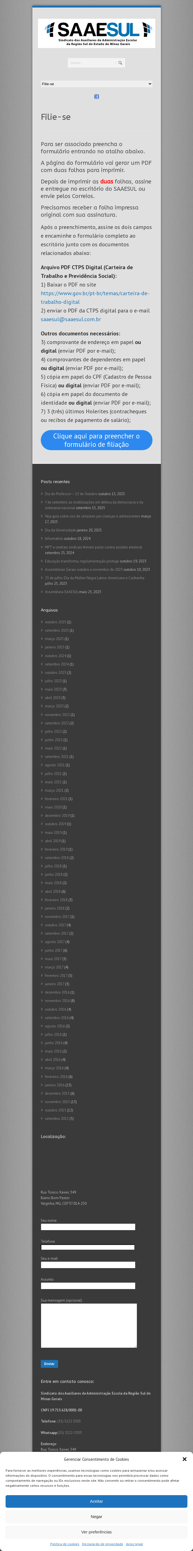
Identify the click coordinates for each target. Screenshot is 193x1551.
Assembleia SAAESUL (61, 592)
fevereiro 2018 (56, 900)
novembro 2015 (57, 1101)
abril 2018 (53, 891)
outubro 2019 (55, 824)
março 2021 (54, 790)
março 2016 (54, 1068)
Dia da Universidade (60, 530)
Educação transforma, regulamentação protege (82, 561)
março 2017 (54, 967)
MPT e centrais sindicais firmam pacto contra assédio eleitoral (93, 547)
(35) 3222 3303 (69, 1429)
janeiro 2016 (55, 1085)
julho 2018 (53, 866)
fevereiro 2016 (56, 1076)
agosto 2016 (55, 1026)
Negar (96, 1516)
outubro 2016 (55, 1009)
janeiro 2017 (54, 984)
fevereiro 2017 (56, 975)
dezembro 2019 (57, 815)
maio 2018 (53, 883)
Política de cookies (64, 1544)
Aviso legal (134, 1544)
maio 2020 (53, 807)
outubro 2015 (55, 1110)
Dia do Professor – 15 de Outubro (71, 493)
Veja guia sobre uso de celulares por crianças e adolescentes (92, 516)
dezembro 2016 (57, 992)
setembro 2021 (57, 756)
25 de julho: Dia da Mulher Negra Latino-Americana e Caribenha (94, 578)
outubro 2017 (55, 925)
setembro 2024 (57, 664)
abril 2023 (53, 697)
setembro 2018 (57, 857)
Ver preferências (96, 1531)
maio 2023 (53, 689)
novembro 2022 (57, 714)
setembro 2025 (57, 630)
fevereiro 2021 (56, 798)
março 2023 (54, 706)
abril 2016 (53, 1059)
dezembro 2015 (57, 1093)
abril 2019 (53, 841)
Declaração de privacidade (102, 1544)
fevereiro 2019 (56, 849)
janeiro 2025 (55, 647)
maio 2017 (53, 958)
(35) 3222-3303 (70, 1441)
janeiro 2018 (55, 908)
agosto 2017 (55, 941)
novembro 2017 (57, 916)
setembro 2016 (57, 1017)
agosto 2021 (55, 765)
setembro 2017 (56, 933)
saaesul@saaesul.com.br (71, 319)
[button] (184, 1459)
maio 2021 (53, 782)
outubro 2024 (55, 655)
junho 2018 (54, 874)
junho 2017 (53, 950)
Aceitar (96, 1501)
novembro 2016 (57, 1000)
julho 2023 (53, 681)
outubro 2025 (55, 622)
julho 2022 (53, 731)
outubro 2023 (55, 672)
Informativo (54, 538)
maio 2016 (53, 1051)
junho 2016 (54, 1043)
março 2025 (54, 638)
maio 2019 (53, 832)
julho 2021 (53, 773)
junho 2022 (54, 740)
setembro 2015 (57, 1118)
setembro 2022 (57, 723)
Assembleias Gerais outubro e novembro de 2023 (84, 569)
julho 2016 (53, 1034)
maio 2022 (53, 748)
